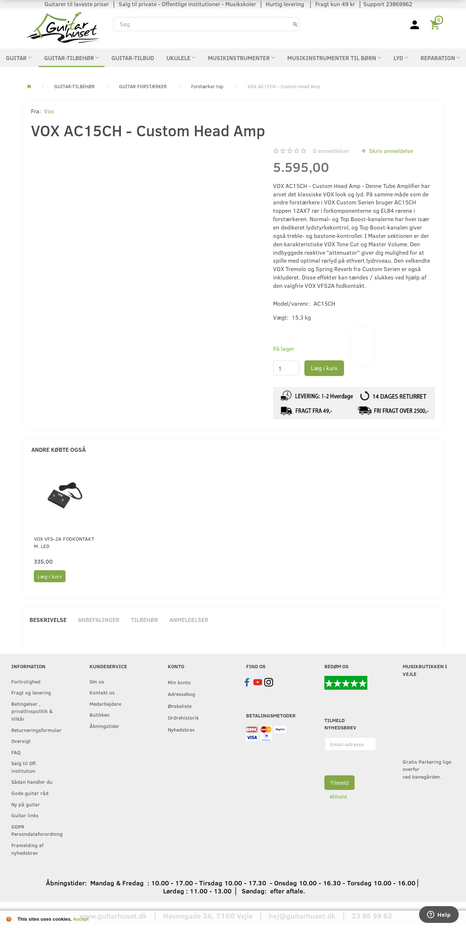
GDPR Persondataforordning (35, 830)
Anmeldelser (188, 619)
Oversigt (21, 740)
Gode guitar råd (29, 792)
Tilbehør (144, 619)
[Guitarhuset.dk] (63, 26)
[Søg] (295, 24)
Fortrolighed (25, 681)
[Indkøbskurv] (435, 24)
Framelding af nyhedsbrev (27, 848)
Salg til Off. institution (24, 766)
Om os (97, 681)
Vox (49, 111)
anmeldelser (331, 150)
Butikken (100, 714)
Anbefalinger (98, 619)
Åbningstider (104, 725)
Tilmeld (339, 782)
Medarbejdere (105, 703)
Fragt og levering (31, 692)
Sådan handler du (31, 781)
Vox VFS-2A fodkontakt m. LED (64, 542)
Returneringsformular (35, 729)
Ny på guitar (25, 804)
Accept (80, 919)
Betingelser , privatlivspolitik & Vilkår (32, 711)
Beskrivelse (48, 619)
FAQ (15, 752)
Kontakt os (102, 692)
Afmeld (338, 796)
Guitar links (25, 815)
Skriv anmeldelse (390, 150)
